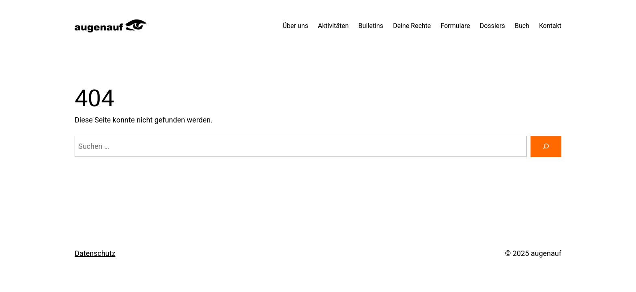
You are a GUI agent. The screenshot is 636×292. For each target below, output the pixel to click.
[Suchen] (546, 146)
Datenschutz (95, 253)
